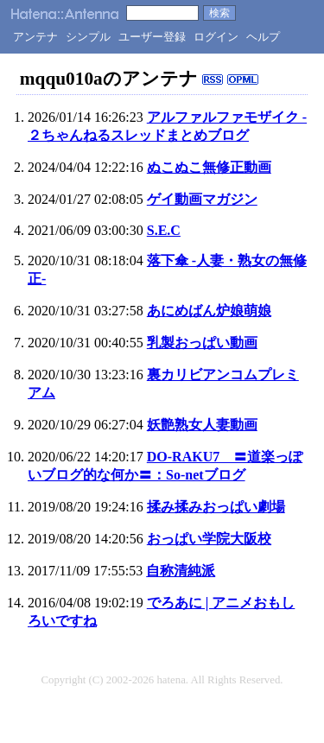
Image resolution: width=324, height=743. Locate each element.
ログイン (216, 36)
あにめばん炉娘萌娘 (209, 310)
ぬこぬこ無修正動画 (209, 167)
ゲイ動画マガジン (202, 199)
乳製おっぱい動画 (202, 342)
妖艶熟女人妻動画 (202, 424)
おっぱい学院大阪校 (209, 538)
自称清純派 (180, 570)
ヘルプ (263, 36)
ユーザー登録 (152, 36)
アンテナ (35, 36)
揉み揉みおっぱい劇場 (216, 506)
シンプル (88, 36)
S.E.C (164, 230)
